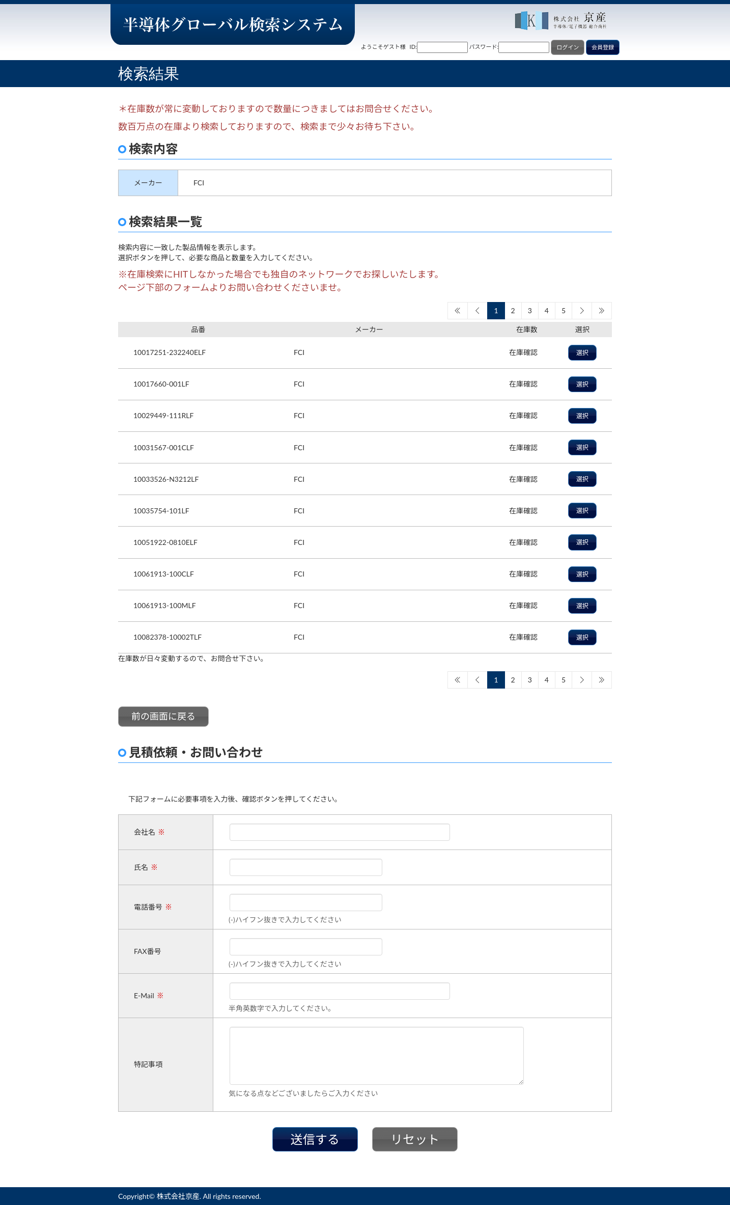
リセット (414, 1139)
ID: (413, 46)
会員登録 (603, 47)
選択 (582, 353)
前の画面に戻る (163, 716)
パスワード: (484, 46)
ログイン (567, 47)
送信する (315, 1139)
